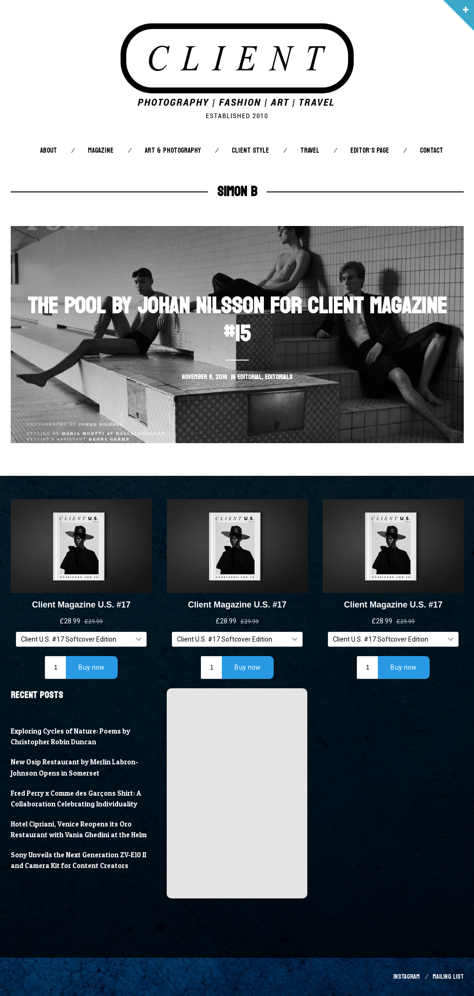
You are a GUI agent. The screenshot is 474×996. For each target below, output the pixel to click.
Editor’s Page (369, 150)
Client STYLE (250, 150)
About (48, 150)
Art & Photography (173, 150)
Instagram (406, 976)
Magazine (100, 150)
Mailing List (448, 976)
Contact (431, 150)
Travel (309, 150)
